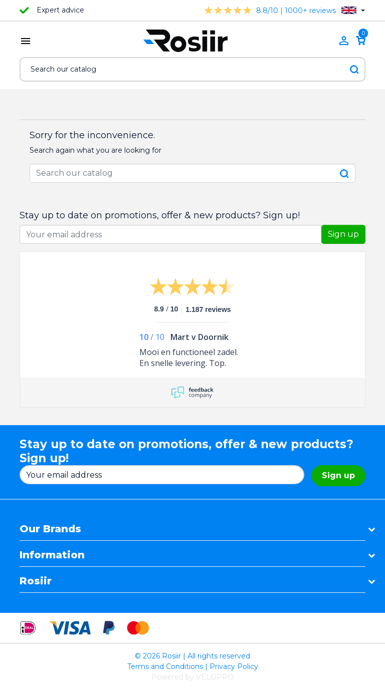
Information (52, 555)
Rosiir (36, 581)
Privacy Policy (234, 666)
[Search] (192, 69)
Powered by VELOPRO (192, 676)
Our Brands (50, 529)
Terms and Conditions (165, 666)
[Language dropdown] (353, 10)
